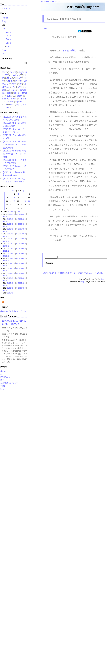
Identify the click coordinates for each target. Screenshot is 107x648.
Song (4, 21)
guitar (9, 95)
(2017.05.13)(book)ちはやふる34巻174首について (13, 322)
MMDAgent (5, 376)
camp (13, 89)
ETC (2, 388)
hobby (19, 95)
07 (8, 211)
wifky (82, 282)
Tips (8, 46)
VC (13, 86)
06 (19, 214)
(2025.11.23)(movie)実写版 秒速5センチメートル (14, 180)
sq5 (12, 104)
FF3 (6, 75)
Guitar (3, 371)
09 (12, 211)
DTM (2, 379)
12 (19, 211)
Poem (4, 49)
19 (29, 201)
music (23, 98)
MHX (10, 81)
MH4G (18, 78)
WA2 (20, 86)
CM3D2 (13, 72)
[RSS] (103, 279)
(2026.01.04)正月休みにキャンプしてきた (15, 161)
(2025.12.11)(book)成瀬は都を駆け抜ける (15, 174)
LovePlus (15, 75)
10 (14, 211)
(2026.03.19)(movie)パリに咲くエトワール (14, 131)
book (44, 28)
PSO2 (13, 83)
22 (14, 204)
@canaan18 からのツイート (13, 311)
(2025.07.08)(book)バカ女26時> (89, 273)
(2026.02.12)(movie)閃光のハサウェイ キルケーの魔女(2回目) (14, 144)
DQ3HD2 (23, 72)
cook (9, 92)
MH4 (9, 78)
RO (20, 83)
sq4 (5, 104)
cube (16, 92)
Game (8, 39)
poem (20, 101)
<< (13, 190)
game (24, 92)
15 (14, 201)
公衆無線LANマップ (9, 382)
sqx (18, 104)
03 (12, 214)
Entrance (45, 1)
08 (10, 211)
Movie (8, 31)
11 (17, 211)
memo (5, 98)
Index (52, 1)
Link (4, 53)
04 (14, 214)
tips (24, 104)
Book (8, 42)
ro (1, 373)
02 (10, 214)
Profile (5, 17)
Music (8, 35)
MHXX (18, 81)
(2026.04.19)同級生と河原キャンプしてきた (15, 118)
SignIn (57, 1)
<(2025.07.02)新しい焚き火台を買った (59, 273)
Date (4, 28)
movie (14, 98)
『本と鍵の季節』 (68, 50)
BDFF (4, 72)
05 (17, 214)
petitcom (10, 101)
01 (8, 214)
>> (22, 190)
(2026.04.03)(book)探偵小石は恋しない (15, 124)
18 (25, 201)
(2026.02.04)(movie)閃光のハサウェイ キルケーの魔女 (14, 153)
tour (8, 107)
